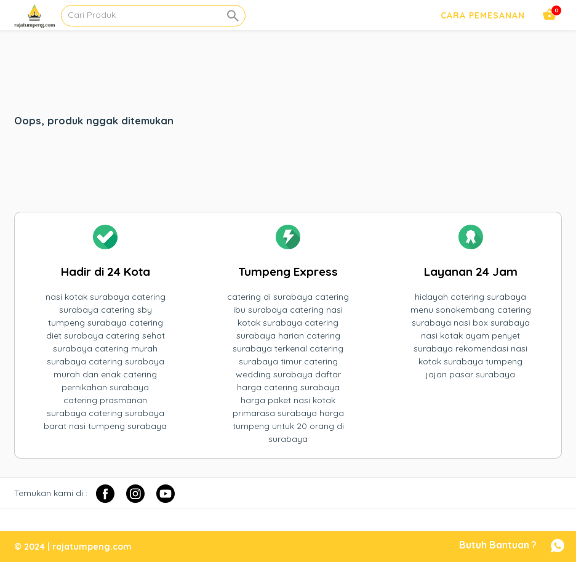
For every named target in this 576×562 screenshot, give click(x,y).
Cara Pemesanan (483, 15)
